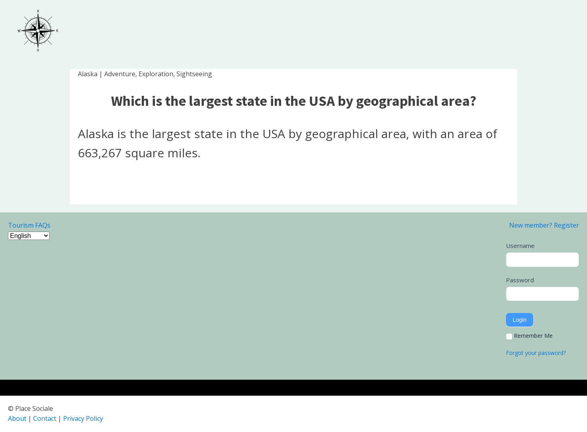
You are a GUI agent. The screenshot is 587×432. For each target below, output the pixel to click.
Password (520, 280)
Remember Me (529, 335)
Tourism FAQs (29, 225)
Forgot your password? (536, 353)
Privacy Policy (83, 418)
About (17, 418)
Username (520, 246)
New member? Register (544, 225)
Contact (44, 418)
